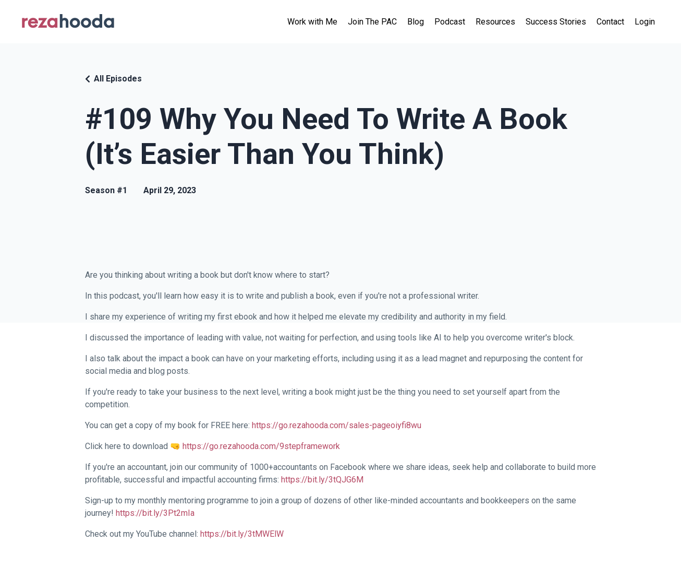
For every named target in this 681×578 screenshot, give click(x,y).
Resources (495, 22)
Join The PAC (372, 22)
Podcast (449, 22)
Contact (610, 22)
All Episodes (118, 79)
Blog (415, 22)
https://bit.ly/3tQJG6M (322, 480)
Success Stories (556, 22)
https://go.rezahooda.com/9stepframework (261, 446)
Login (645, 22)
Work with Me (312, 22)
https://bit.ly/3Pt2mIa (155, 513)
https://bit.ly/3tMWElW (242, 534)
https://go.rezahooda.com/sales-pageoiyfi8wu (336, 425)
